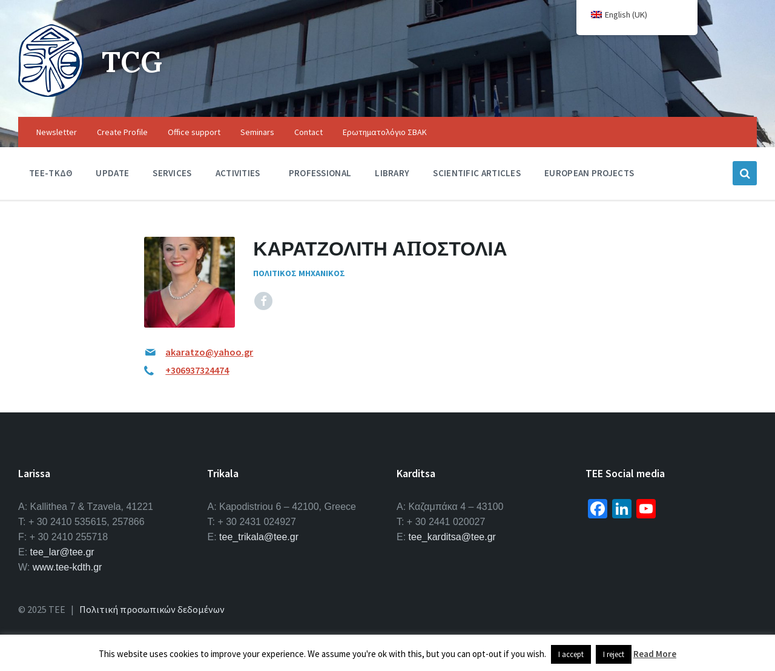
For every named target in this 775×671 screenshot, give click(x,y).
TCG (132, 61)
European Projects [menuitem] (589, 173)
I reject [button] (613, 654)
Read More (654, 653)
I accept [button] (571, 654)
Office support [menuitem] (194, 132)
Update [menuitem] (112, 173)
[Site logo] (51, 93)
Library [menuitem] (392, 173)
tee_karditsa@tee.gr (452, 537)
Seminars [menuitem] (257, 132)
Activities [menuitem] (238, 173)
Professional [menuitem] (320, 173)
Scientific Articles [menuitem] (477, 173)
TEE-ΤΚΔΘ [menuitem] (50, 173)
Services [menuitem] (172, 173)
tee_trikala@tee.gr (258, 537)
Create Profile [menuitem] (122, 132)
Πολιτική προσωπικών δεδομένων (152, 609)
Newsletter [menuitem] (56, 132)
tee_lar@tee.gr (62, 552)
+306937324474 (197, 370)
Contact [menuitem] (308, 132)
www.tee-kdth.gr (67, 567)
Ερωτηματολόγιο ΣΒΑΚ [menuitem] (385, 132)
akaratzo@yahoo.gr (209, 352)
